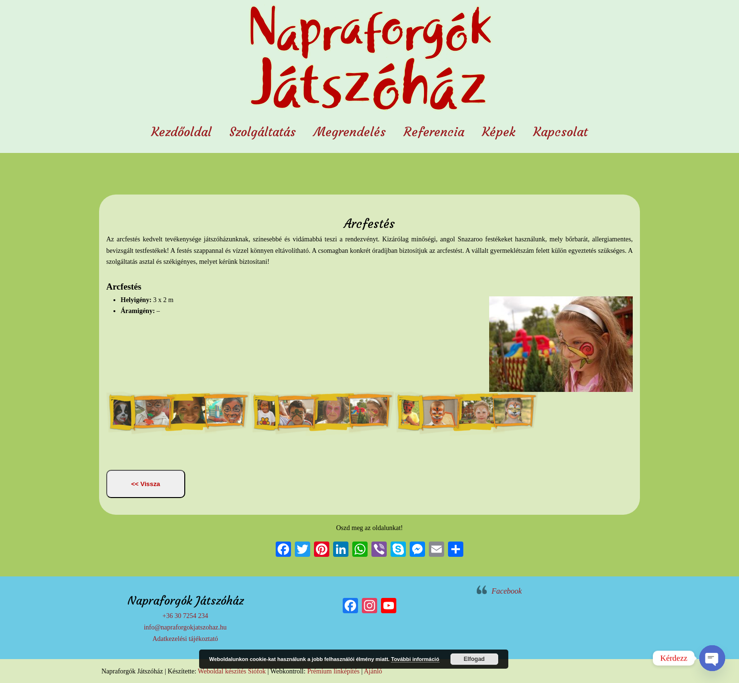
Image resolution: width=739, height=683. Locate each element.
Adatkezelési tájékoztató (185, 638)
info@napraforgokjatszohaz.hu (185, 627)
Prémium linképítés (333, 671)
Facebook (507, 591)
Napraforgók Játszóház (369, 59)
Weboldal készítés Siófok (232, 671)
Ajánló (373, 671)
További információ (415, 659)
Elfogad (474, 659)
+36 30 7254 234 (185, 615)
